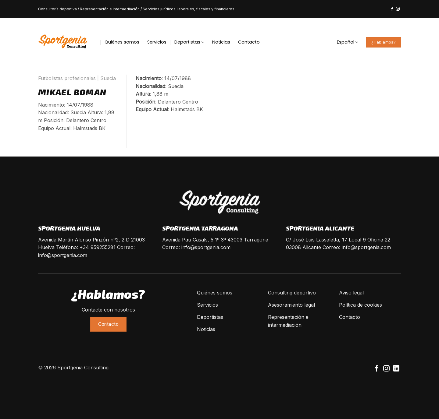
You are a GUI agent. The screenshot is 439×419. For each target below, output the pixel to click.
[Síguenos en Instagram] (398, 9)
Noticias (221, 42)
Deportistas (189, 42)
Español (347, 42)
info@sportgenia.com (62, 255)
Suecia (108, 78)
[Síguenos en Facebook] (392, 9)
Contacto (249, 42)
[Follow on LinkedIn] (396, 368)
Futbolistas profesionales (67, 78)
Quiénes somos (122, 42)
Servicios (156, 42)
